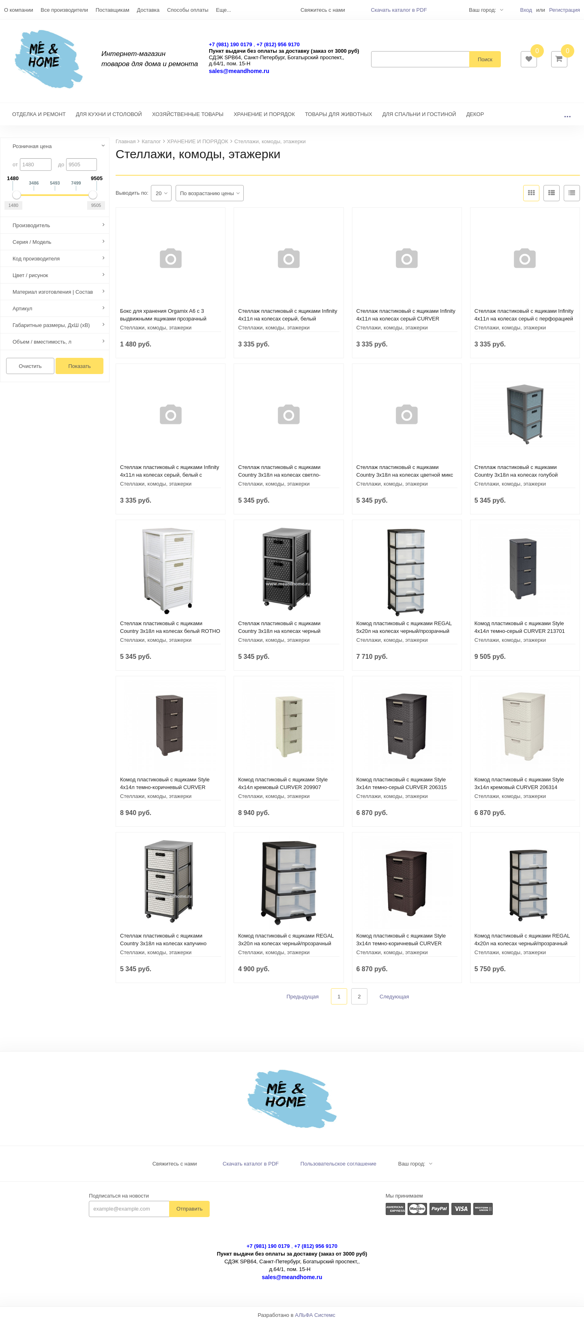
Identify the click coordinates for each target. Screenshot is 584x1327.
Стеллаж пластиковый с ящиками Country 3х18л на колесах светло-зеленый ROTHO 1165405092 (279, 479)
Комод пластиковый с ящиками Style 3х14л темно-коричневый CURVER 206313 (401, 947)
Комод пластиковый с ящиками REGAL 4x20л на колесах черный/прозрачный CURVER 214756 (522, 947)
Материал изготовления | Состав (53, 296)
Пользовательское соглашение (338, 1168)
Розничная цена (32, 150)
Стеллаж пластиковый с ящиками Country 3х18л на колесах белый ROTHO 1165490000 (170, 635)
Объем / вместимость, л (42, 346)
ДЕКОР (475, 118)
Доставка (148, 10)
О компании (18, 10)
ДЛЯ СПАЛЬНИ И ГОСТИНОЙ (419, 118)
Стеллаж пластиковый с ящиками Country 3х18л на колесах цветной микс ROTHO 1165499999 (404, 479)
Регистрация (564, 10)
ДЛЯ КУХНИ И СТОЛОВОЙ (109, 118)
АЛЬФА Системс (315, 1319)
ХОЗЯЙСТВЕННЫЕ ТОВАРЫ (187, 118)
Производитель (31, 229)
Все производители (64, 10)
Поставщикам (112, 10)
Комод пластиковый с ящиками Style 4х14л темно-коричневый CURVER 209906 (165, 791)
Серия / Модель (32, 246)
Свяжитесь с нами (174, 1168)
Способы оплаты (187, 10)
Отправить (189, 1213)
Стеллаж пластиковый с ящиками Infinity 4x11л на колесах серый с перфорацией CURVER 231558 (523, 322)
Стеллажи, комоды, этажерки (155, 332)
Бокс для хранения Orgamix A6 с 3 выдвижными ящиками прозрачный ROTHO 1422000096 (163, 322)
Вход (526, 10)
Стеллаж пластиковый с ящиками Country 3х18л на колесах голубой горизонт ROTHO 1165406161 (516, 479)
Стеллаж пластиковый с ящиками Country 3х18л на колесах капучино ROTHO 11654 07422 (163, 947)
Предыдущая (302, 1001)
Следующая (394, 1001)
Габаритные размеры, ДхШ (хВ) (51, 329)
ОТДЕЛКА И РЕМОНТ (39, 118)
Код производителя (36, 263)
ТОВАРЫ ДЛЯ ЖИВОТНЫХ (338, 118)
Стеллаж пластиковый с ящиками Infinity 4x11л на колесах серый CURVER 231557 (405, 322)
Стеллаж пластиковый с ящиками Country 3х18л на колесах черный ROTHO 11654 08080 (279, 635)
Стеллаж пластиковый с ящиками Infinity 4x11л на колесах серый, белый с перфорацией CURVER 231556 (169, 479)
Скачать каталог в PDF (399, 10)
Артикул (22, 313)
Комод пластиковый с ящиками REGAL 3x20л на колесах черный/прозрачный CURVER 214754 (285, 947)
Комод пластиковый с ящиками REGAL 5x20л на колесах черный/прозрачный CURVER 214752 (404, 635)
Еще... (223, 10)
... (567, 118)
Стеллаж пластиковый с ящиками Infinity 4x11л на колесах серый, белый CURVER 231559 (287, 322)
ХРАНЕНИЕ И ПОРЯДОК (264, 118)
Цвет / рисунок (30, 279)
